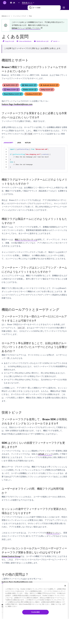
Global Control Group (11, 556)
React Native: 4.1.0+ (12, 94)
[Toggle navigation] (63, 7)
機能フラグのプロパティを (26, 239)
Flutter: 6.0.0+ (29, 90)
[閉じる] (65, 585)
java (19, 143)
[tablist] (34, 143)
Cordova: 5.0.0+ (33, 94)
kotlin (28, 143)
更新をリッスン (53, 533)
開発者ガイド (6, 16)
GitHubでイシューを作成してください (26, 28)
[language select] (16, 2)
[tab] (8, 143)
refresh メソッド (45, 454)
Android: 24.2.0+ (49, 85)
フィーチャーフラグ (19, 16)
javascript (8, 143)
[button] (28, 2)
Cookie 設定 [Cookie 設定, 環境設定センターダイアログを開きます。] (35, 612)
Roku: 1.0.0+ (11, 90)
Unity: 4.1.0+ (47, 90)
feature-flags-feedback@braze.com (17, 104)
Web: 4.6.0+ (29, 85)
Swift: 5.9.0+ (10, 85)
